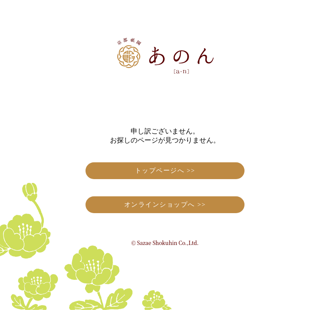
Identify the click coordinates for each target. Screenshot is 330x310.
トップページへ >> (165, 170)
